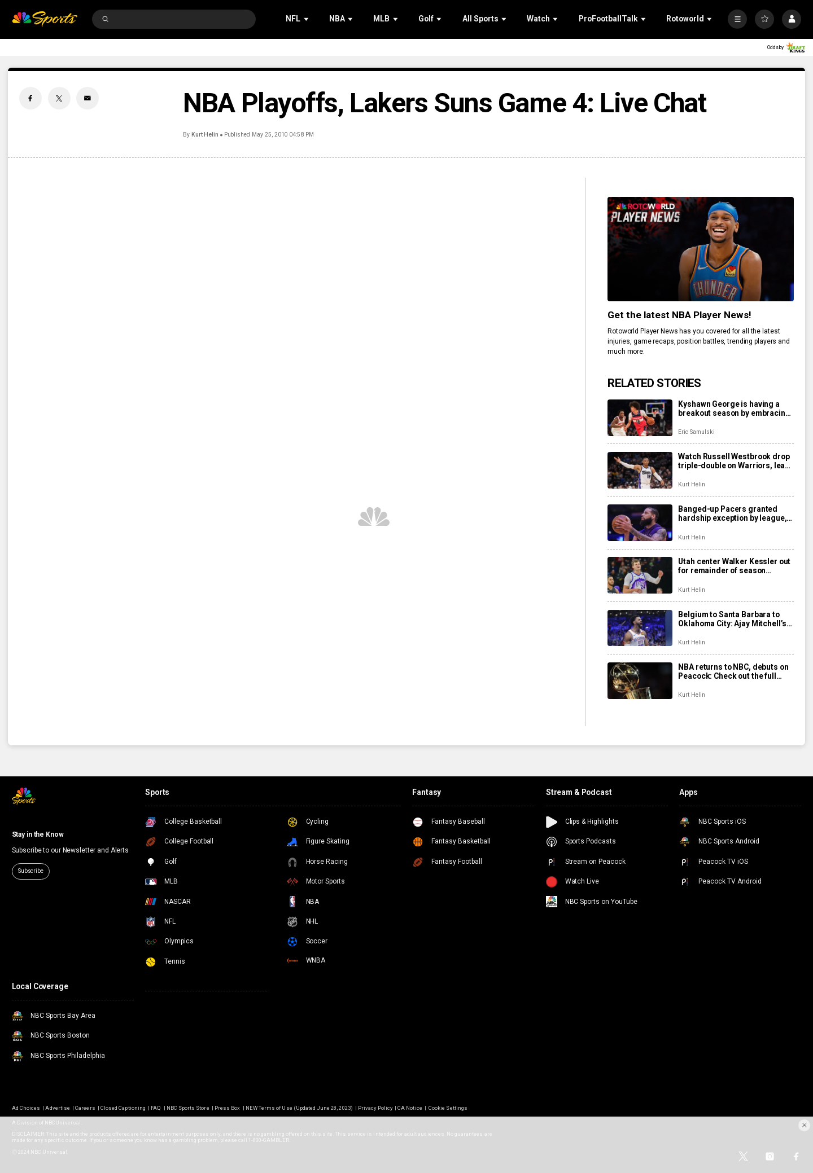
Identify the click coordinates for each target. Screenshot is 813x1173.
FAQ (156, 1108)
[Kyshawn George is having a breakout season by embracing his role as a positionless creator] (639, 417)
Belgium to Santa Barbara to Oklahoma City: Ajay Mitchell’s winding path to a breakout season (732, 619)
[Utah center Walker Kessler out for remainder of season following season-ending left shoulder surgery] (639, 575)
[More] (737, 19)
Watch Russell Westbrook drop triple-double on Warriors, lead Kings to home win (734, 461)
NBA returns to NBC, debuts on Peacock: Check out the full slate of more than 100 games (733, 671)
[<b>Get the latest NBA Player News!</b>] (700, 249)
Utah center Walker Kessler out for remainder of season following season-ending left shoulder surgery (734, 566)
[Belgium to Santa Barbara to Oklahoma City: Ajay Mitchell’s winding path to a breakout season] (639, 628)
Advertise (57, 1108)
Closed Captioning (123, 1108)
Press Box (227, 1108)
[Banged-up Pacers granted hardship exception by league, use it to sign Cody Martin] (639, 522)
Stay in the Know (38, 834)
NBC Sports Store (188, 1108)
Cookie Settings (448, 1108)
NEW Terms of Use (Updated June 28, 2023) (299, 1108)
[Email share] (87, 98)
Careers (85, 1108)
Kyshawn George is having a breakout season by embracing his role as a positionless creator (734, 408)
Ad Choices (26, 1108)
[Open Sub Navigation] (307, 18)
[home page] (45, 19)
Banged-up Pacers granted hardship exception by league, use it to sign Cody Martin (732, 513)
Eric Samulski (696, 432)
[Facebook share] (30, 98)
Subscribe (30, 871)
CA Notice (409, 1108)
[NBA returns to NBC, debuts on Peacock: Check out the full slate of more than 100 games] (639, 680)
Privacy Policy (375, 1108)
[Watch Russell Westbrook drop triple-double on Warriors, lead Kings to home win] (639, 470)
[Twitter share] (59, 98)
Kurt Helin (205, 134)
